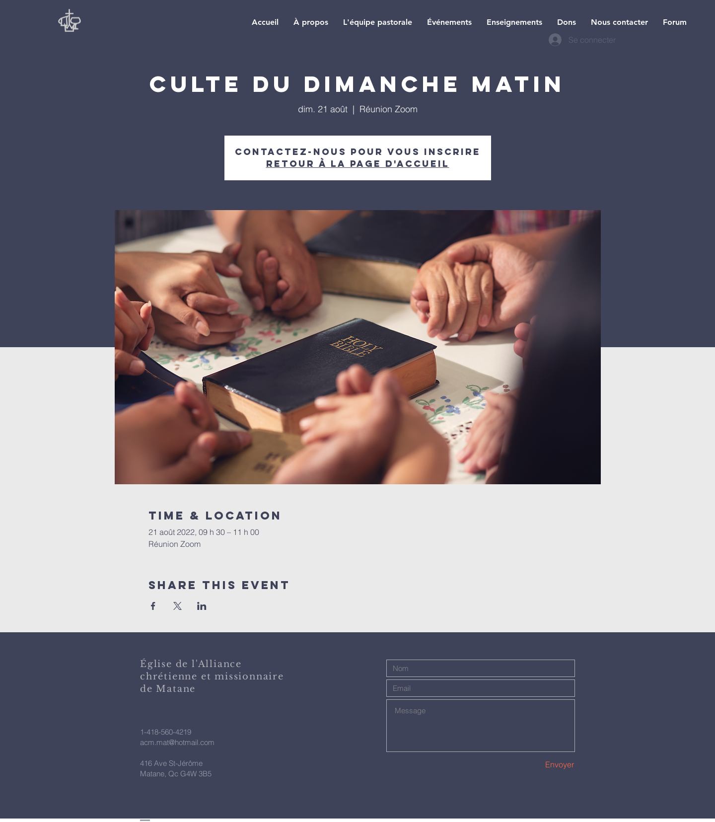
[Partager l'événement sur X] (177, 606)
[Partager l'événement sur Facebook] (153, 606)
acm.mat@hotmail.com (177, 742)
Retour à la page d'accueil (357, 163)
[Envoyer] (539, 764)
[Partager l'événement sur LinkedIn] (202, 606)
